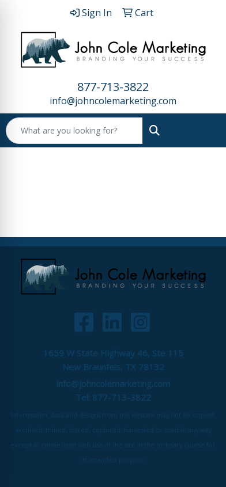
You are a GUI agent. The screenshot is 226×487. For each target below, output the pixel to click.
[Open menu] (202, 130)
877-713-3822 (113, 86)
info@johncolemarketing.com (113, 100)
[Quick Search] (74, 130)
